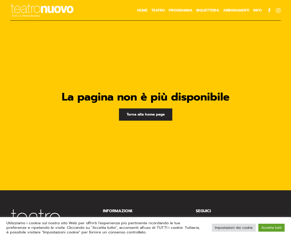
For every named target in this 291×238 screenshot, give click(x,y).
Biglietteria (207, 10)
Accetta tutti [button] (271, 227)
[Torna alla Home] (42, 10)
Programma (180, 10)
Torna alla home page (146, 114)
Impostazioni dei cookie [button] (234, 227)
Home (142, 10)
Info (257, 10)
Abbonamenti (236, 10)
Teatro (158, 10)
